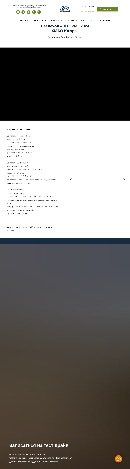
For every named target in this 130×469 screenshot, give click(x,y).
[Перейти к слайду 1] (85, 234)
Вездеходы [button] (38, 21)
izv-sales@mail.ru (87, 12)
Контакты (105, 21)
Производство (88, 21)
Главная (24, 21)
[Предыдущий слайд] (71, 179)
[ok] (34, 13)
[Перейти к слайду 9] (104, 234)
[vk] (39, 13)
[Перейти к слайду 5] (95, 234)
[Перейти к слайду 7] (100, 234)
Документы (71, 21)
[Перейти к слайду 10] (107, 234)
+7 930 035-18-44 (87, 6)
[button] (107, 9)
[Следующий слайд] (124, 179)
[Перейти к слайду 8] (102, 234)
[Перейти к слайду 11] (109, 234)
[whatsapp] (18, 13)
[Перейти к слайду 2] (87, 234)
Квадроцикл (56, 21)
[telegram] (23, 13)
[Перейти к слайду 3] (90, 234)
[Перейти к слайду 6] (97, 234)
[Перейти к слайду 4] (92, 234)
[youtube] (28, 13)
